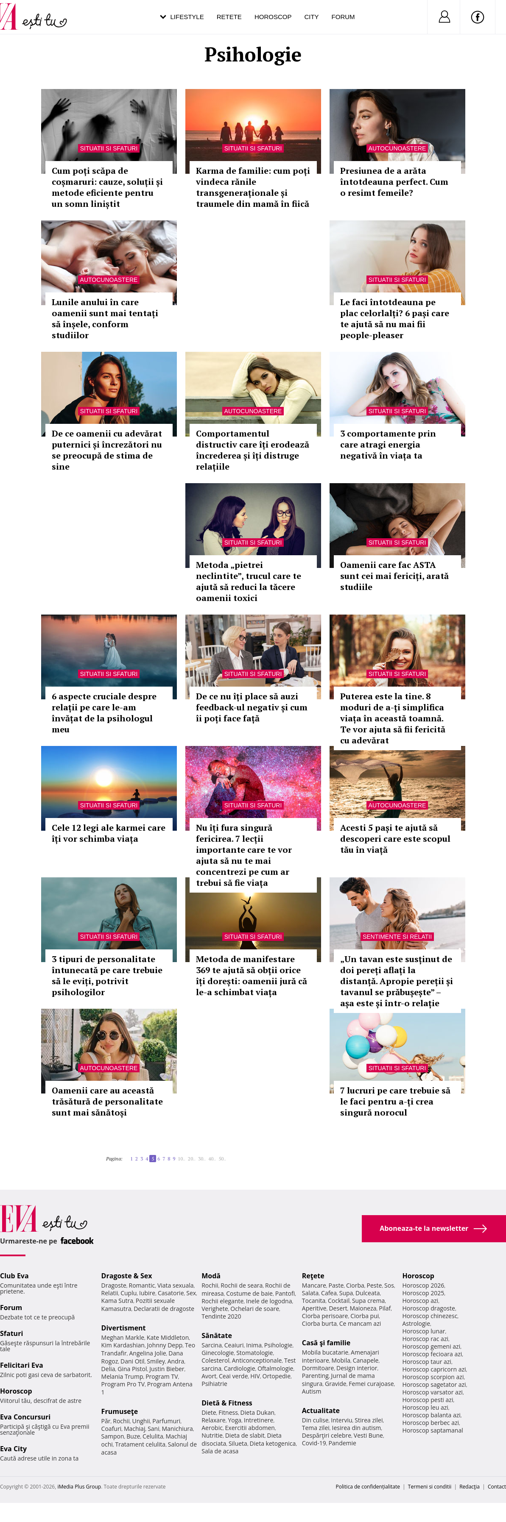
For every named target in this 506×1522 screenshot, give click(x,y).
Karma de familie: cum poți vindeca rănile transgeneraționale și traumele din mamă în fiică (253, 187)
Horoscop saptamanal (432, 1430)
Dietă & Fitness (226, 1403)
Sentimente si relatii (397, 936)
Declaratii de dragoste (164, 1309)
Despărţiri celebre (326, 1435)
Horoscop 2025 (423, 1293)
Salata (310, 1293)
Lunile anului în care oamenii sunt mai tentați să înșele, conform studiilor (105, 318)
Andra (176, 1361)
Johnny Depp (165, 1345)
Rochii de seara (242, 1285)
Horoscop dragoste (428, 1308)
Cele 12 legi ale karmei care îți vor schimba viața (108, 833)
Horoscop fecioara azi (432, 1354)
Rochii (121, 1421)
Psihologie (278, 1345)
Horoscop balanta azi (431, 1415)
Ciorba (355, 1285)
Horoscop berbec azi (430, 1423)
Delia (108, 1369)
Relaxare (213, 1420)
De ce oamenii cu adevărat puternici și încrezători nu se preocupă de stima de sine (107, 450)
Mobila (341, 1360)
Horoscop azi (420, 1301)
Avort (208, 1376)
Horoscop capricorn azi (434, 1369)
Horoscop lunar (423, 1331)
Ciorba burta (319, 1323)
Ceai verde (233, 1376)
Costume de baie (249, 1293)
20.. (192, 1158)
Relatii (109, 1293)
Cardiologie (239, 1368)
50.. (222, 1158)
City (311, 16)
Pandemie (342, 1443)
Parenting (315, 1376)
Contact (497, 1486)
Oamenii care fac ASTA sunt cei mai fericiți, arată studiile (394, 576)
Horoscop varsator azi (432, 1392)
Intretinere (259, 1420)
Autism (311, 1391)
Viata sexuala (175, 1285)
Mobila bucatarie (325, 1352)
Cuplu (128, 1293)
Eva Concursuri (25, 1417)
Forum (343, 16)
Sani (153, 1429)
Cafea (329, 1293)
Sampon (112, 1436)
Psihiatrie (214, 1384)
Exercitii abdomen (250, 1428)
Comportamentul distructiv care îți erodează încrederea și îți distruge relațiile (252, 450)
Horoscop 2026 (423, 1285)
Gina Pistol (132, 1369)
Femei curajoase (371, 1384)
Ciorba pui (364, 1316)
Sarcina (211, 1345)
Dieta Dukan (257, 1412)
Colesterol (215, 1360)
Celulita (153, 1436)
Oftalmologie (275, 1368)
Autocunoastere (397, 148)
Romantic (142, 1285)
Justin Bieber (166, 1369)
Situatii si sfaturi (109, 148)
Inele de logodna (269, 1301)
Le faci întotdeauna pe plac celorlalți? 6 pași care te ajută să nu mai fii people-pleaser (394, 318)
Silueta (238, 1443)
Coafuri (111, 1429)
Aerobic (212, 1428)
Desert (338, 1308)
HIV (255, 1376)
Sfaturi (11, 1333)
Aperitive (314, 1308)
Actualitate (321, 1410)
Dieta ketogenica (273, 1443)
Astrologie (416, 1323)
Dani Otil (132, 1361)
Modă (211, 1275)
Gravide (336, 1384)
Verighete (214, 1309)
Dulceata (367, 1293)
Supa (346, 1293)
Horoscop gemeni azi (431, 1346)
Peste (374, 1285)
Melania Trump (122, 1376)
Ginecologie (217, 1353)
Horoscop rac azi (425, 1339)
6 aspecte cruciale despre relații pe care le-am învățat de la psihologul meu (104, 712)
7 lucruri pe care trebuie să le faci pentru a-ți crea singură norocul (395, 1101)
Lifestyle (187, 16)
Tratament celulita (140, 1444)
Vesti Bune (368, 1435)
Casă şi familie (326, 1342)
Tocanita (314, 1301)
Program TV (161, 1376)
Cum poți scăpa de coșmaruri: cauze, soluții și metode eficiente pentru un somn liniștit (107, 187)
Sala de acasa (219, 1451)
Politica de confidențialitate (368, 1486)
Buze (133, 1436)
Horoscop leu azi (425, 1407)
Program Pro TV (123, 1384)
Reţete (313, 1275)
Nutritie (212, 1435)
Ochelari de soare (254, 1309)
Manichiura (177, 1429)
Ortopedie (277, 1376)
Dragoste (113, 1285)
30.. (202, 1158)
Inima (254, 1345)
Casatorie (171, 1293)
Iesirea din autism (356, 1428)
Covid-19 (314, 1443)
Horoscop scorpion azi (433, 1377)
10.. (181, 1158)
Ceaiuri (234, 1345)
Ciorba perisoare (325, 1316)
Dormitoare (318, 1368)
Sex (191, 1293)
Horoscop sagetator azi (434, 1384)
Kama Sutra (117, 1301)
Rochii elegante (222, 1301)
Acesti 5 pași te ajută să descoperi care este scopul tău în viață (395, 838)
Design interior (356, 1368)
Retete (229, 16)
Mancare (314, 1285)
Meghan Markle (123, 1337)
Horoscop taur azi (426, 1362)
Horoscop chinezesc (429, 1316)
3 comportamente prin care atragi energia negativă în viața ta (388, 444)
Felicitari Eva (21, 1365)
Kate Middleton (168, 1337)
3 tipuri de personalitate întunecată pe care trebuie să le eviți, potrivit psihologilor (107, 975)
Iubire (147, 1293)
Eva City (13, 1448)
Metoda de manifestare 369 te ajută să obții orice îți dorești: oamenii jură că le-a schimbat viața (251, 975)
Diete (208, 1412)
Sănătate (216, 1335)
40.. (212, 1158)
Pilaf (385, 1308)
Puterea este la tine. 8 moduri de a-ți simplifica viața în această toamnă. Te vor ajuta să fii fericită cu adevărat (392, 718)
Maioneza (362, 1308)
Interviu (341, 1420)
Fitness (228, 1412)
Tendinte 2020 (221, 1316)
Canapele (366, 1360)
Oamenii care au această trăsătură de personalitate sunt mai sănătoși (107, 1101)
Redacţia (469, 1486)
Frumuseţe (119, 1411)
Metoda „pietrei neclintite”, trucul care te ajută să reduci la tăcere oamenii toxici (248, 581)
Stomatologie (254, 1353)
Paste (336, 1285)
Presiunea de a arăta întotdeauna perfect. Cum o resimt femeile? (394, 181)
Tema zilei (316, 1428)
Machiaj (134, 1429)
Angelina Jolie (147, 1353)
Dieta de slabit (245, 1435)
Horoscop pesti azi (427, 1400)
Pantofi (285, 1293)
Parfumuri (166, 1421)
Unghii (141, 1421)
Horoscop (273, 16)
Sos (389, 1285)
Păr (106, 1421)
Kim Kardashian (123, 1345)
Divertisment (123, 1328)
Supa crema (368, 1301)
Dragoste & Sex (126, 1275)
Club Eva (14, 1275)
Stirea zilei (369, 1420)
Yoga (234, 1420)
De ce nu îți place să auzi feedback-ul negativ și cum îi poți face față (252, 707)
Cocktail (338, 1301)
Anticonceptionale (257, 1360)
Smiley (156, 1361)
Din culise (315, 1420)
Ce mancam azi (360, 1323)
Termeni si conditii (430, 1486)
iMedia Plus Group (79, 1486)
